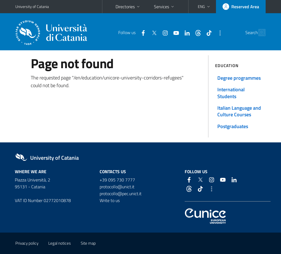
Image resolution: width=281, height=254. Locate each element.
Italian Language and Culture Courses (239, 111)
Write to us (110, 200)
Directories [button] (128, 6)
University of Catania (32, 6)
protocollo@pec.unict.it (121, 193)
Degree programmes (239, 78)
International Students (231, 93)
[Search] (262, 32)
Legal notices (59, 243)
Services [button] (164, 6)
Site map (88, 243)
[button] (204, 6)
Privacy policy (26, 243)
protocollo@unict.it (117, 186)
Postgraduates (232, 126)
